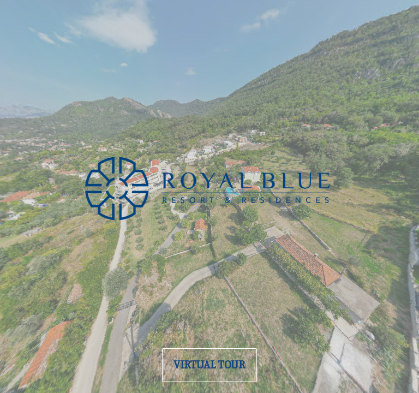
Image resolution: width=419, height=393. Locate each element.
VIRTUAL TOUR (209, 365)
